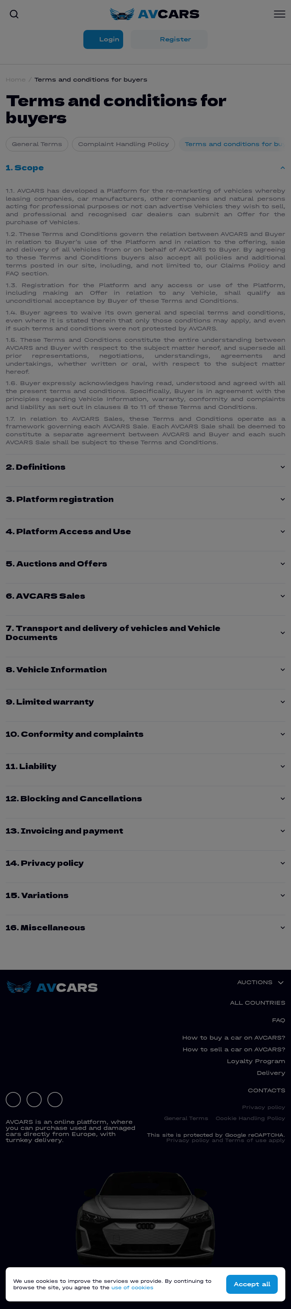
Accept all (250, 1284)
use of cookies (132, 1287)
